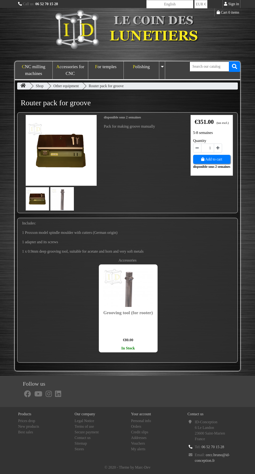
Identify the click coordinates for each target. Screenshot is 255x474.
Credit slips (139, 432)
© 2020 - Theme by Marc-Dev (127, 467)
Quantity (199, 141)
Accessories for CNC (70, 70)
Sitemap (81, 443)
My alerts (138, 449)
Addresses (139, 438)
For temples (105, 66)
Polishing (141, 66)
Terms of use (84, 426)
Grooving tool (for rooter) (128, 312)
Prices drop (26, 421)
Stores (79, 449)
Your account (141, 414)
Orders (136, 426)
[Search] (214, 66)
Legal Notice (84, 421)
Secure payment (87, 432)
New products (28, 426)
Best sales (25, 432)
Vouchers (138, 443)
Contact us (83, 438)
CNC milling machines (33, 70)
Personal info (141, 421)
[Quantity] (207, 148)
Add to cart (211, 159)
